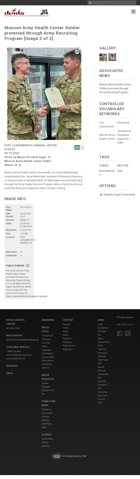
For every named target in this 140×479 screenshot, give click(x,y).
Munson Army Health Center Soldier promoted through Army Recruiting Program (115, 88)
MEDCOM (122, 165)
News (65, 331)
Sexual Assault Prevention (103, 370)
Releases (46, 409)
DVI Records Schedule (102, 381)
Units (9, 373)
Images (66, 324)
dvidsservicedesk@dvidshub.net (22, 340)
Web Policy (103, 360)
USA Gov (102, 349)
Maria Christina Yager (32, 157)
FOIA (100, 345)
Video (65, 328)
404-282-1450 (13, 328)
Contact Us (47, 335)
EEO (100, 363)
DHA (119, 170)
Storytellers (47, 439)
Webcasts (68, 349)
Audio (65, 335)
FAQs (44, 346)
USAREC (104, 165)
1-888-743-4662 (14, 351)
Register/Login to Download (119, 194)
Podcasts (67, 342)
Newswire (48, 320)
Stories (47, 434)
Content (68, 320)
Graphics (67, 338)
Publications (69, 345)
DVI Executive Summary (102, 392)
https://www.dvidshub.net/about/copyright (26, 296)
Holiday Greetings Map (47, 424)
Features (12, 366)
